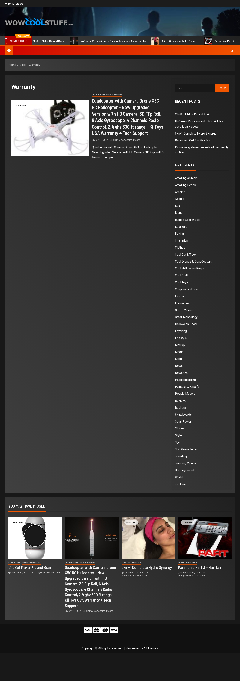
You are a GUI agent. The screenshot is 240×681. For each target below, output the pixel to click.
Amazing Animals (186, 178)
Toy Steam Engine (186, 449)
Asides (179, 199)
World (179, 477)
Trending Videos (185, 463)
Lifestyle (181, 338)
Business (181, 226)
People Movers (185, 393)
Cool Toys (181, 282)
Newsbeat (181, 373)
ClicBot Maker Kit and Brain (47, 41)
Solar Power (183, 421)
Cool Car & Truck (185, 254)
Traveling (181, 456)
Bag (177, 206)
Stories (179, 428)
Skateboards (183, 414)
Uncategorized (184, 470)
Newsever (132, 648)
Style (178, 435)
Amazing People (186, 185)
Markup (180, 345)
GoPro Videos (184, 310)
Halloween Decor (186, 324)
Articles (180, 192)
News (179, 366)
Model (179, 359)
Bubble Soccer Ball (187, 220)
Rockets (180, 407)
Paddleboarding (185, 380)
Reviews (180, 401)
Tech (178, 442)
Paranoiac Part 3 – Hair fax (192, 140)
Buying (179, 233)
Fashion (180, 296)
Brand (178, 212)
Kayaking (181, 331)
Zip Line (180, 484)
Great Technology (186, 317)
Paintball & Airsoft (187, 387)
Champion (181, 240)
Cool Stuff (181, 275)
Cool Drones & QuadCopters (107, 95)
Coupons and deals (187, 289)
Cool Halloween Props (189, 268)
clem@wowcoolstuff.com (126, 140)
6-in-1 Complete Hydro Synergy (178, 41)
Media (179, 352)
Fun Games (182, 303)
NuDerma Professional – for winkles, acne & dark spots (111, 41)
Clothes (180, 247)
